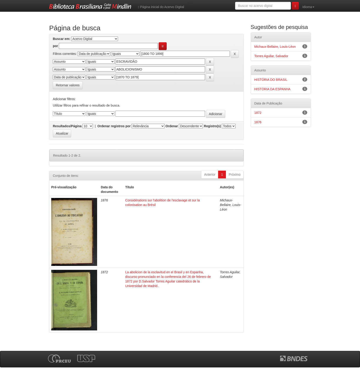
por (55, 46)
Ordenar (172, 126)
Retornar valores (68, 85)
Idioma (308, 7)
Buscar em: (61, 39)
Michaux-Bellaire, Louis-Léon (275, 46)
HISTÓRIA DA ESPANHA (272, 89)
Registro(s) (212, 126)
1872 (258, 113)
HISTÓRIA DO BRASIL (270, 80)
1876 (258, 122)
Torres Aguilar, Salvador (271, 56)
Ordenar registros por (114, 126)
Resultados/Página (67, 126)
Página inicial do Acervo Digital (161, 7)
